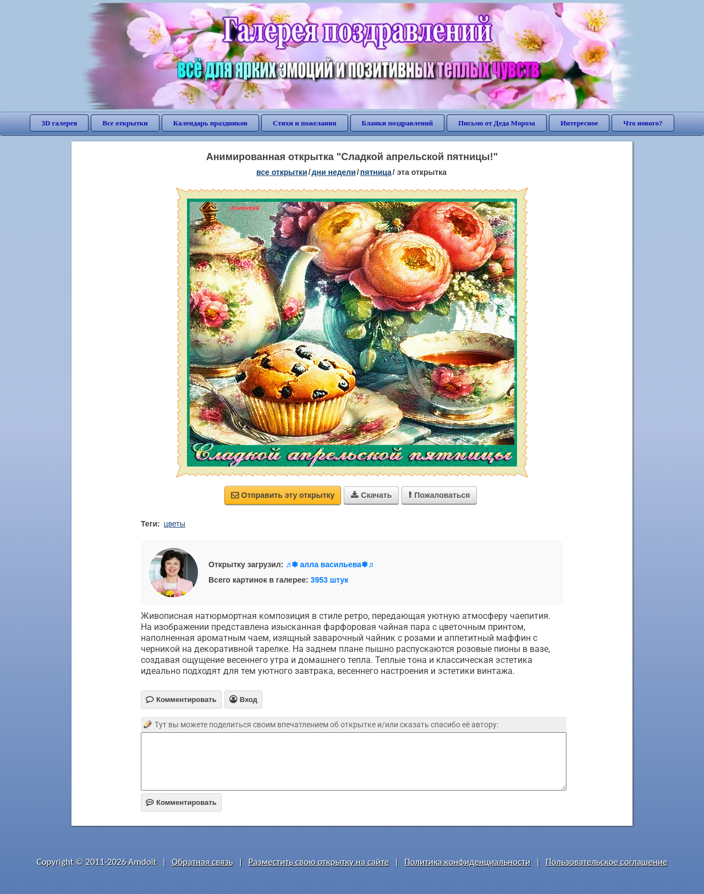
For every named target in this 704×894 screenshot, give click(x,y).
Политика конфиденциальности (467, 862)
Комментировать (181, 802)
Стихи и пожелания (305, 123)
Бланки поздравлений (397, 123)
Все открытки (125, 123)
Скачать (371, 495)
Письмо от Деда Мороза (496, 123)
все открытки (281, 172)
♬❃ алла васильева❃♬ (329, 564)
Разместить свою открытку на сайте (318, 862)
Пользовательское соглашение (606, 862)
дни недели (334, 172)
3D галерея (59, 123)
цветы (174, 523)
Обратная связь (202, 862)
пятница (376, 172)
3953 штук (330, 579)
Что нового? (642, 123)
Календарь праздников (210, 123)
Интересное (579, 123)
